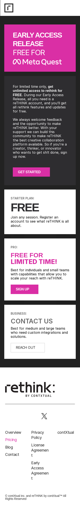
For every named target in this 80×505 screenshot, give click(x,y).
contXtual (65, 432)
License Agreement (39, 450)
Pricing (11, 439)
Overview (13, 432)
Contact (12, 454)
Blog (9, 447)
